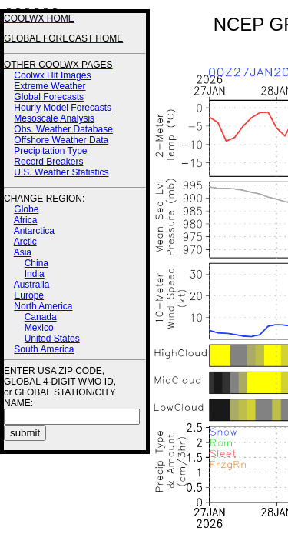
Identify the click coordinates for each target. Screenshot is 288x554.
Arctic (25, 241)
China (36, 263)
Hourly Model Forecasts (62, 107)
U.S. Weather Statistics (61, 172)
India (35, 274)
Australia (32, 284)
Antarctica (34, 230)
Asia (22, 252)
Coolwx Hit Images (52, 75)
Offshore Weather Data (61, 140)
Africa (26, 220)
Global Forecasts (49, 97)
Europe (29, 295)
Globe (26, 209)
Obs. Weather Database (63, 129)
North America (43, 306)
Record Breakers (48, 161)
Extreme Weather (49, 86)
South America (44, 349)
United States (52, 338)
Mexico (39, 327)
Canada (41, 317)
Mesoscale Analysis (54, 118)
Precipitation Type (50, 150)
